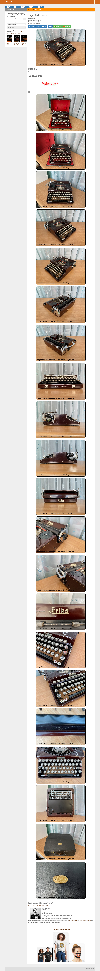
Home (29, 9)
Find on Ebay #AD (57, 26)
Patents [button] (40, 7)
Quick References (14, 33)
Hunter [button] (38, 26)
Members (90, 2)
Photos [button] (44, 26)
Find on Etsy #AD (66, 26)
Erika (32, 9)
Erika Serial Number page (73, 920)
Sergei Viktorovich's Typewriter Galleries (34, 905)
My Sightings (49, 905)
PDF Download (9, 44)
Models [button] (16, 7)
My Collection (44, 905)
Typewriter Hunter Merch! (61, 930)
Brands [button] (9, 7)
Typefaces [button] (32, 7)
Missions (21, 2)
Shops (19, 33)
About (13, 2)
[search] (16, 24)
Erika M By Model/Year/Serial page (85, 920)
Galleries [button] (24, 7)
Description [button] (31, 26)
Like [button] (50, 26)
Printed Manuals (20, 31)
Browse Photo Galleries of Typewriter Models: (14, 22)
